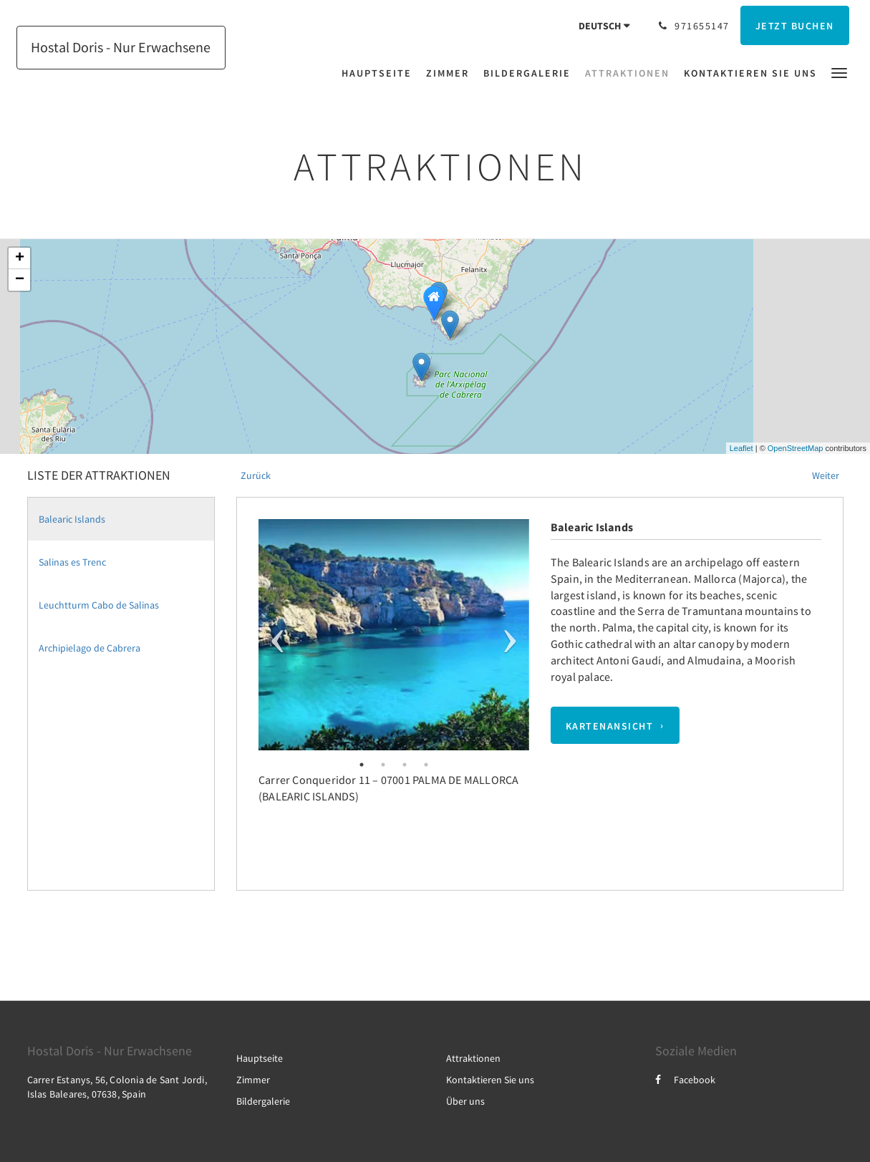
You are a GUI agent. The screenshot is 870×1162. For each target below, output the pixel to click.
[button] (839, 72)
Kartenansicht (610, 725)
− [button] (19, 280)
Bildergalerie (263, 1101)
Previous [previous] (277, 634)
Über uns (465, 1101)
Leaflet (741, 448)
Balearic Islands (72, 519)
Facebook (685, 1079)
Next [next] (509, 634)
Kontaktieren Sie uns (490, 1079)
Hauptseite (259, 1058)
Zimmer (253, 1079)
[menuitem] (380, 73)
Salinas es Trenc (72, 562)
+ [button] (19, 258)
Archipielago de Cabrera (89, 647)
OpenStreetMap (795, 448)
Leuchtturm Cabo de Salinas (99, 605)
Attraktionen (473, 1058)
